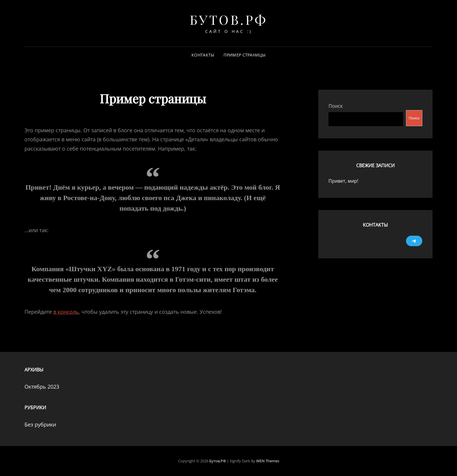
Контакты (202, 55)
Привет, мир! (343, 181)
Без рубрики (40, 424)
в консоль (66, 311)
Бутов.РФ (229, 19)
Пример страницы (244, 55)
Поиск (335, 106)
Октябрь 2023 (41, 386)
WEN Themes (267, 460)
